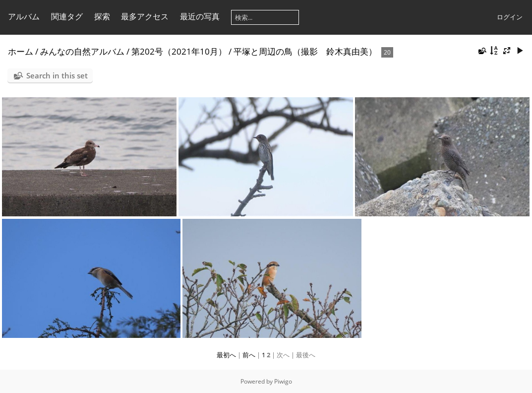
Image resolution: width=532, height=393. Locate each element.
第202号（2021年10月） (179, 51)
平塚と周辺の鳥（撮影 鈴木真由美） (305, 51)
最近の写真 (200, 16)
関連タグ (67, 16)
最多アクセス (145, 16)
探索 (102, 16)
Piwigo (283, 381)
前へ (248, 354)
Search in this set (57, 75)
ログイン (510, 16)
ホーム (20, 51)
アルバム (24, 16)
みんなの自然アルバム (82, 51)
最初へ (226, 354)
